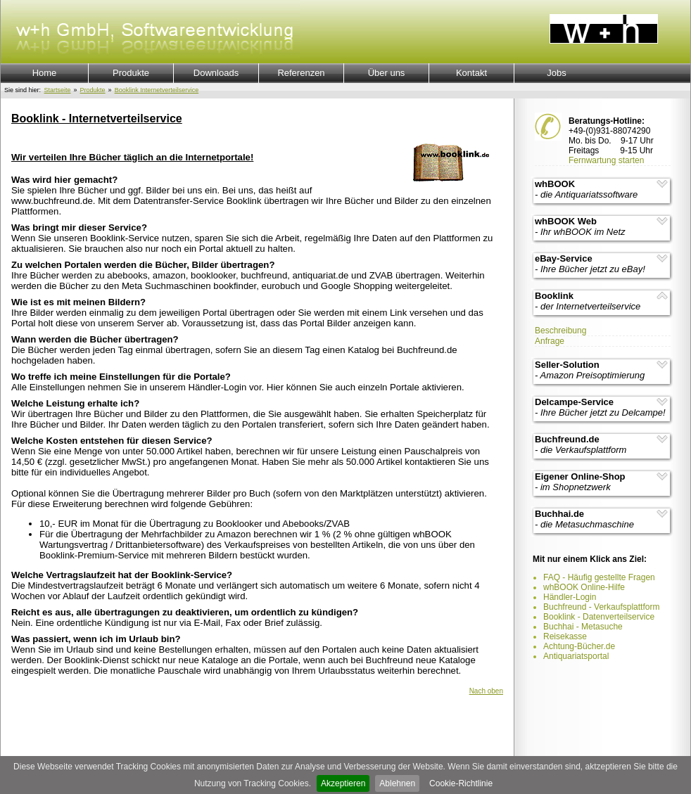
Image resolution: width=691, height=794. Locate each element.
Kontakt (471, 73)
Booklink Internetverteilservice (157, 90)
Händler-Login (569, 597)
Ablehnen (397, 783)
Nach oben (486, 691)
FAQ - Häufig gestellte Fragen (599, 577)
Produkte (131, 73)
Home (44, 73)
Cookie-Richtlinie (461, 783)
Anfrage (549, 341)
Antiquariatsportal (576, 656)
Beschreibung (560, 330)
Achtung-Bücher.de (579, 646)
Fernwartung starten (606, 160)
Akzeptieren (343, 783)
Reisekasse (565, 636)
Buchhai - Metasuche (583, 627)
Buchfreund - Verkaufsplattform (601, 607)
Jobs (556, 73)
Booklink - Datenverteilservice (598, 617)
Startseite (57, 90)
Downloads (216, 73)
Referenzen (300, 73)
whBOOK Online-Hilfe (584, 587)
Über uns (386, 73)
